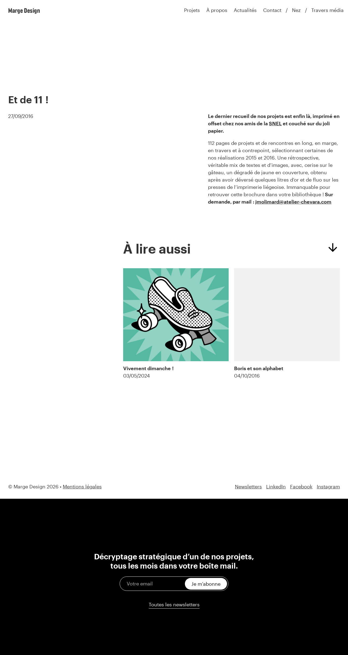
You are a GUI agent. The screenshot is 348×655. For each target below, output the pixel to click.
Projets (192, 10)
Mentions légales (82, 486)
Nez (296, 10)
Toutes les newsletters (174, 604)
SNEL (275, 123)
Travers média (327, 10)
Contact (272, 10)
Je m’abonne (205, 584)
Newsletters (248, 486)
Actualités (245, 10)
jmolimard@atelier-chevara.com (293, 202)
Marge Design (24, 10)
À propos (216, 10)
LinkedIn (276, 486)
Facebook (301, 486)
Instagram (328, 486)
